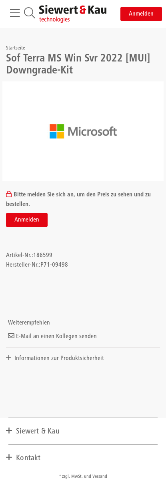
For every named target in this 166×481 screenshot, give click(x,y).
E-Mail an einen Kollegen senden (52, 336)
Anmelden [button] (141, 14)
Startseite (15, 48)
